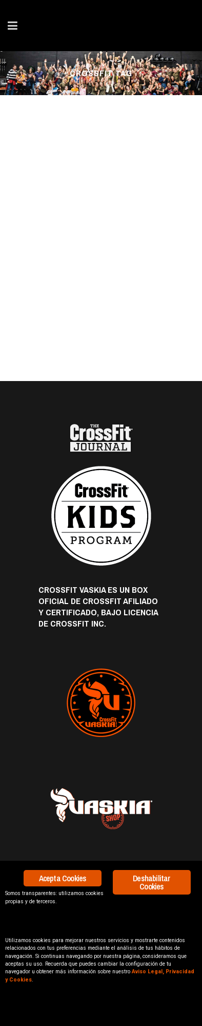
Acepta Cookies (63, 878)
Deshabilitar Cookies (151, 882)
